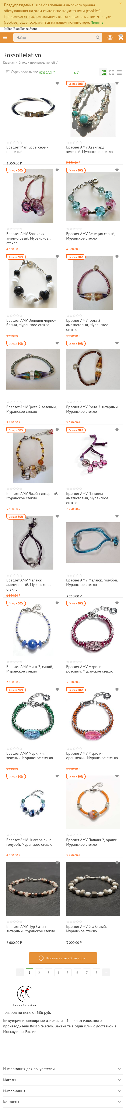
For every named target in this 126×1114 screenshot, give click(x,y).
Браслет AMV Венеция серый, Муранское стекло (85, 235)
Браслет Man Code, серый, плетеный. (30, 147)
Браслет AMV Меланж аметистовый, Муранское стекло (29, 581)
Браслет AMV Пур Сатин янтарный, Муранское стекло (29, 927)
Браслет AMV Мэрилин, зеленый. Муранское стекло (27, 754)
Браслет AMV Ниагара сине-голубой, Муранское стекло (30, 841)
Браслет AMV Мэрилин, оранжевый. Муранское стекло (89, 754)
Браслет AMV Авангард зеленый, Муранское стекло (87, 148)
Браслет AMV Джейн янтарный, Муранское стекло (26, 494)
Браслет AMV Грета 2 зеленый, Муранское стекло (26, 408)
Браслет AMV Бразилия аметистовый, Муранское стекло (30, 235)
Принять (97, 22)
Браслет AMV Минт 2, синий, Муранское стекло (32, 668)
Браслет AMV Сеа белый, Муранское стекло (90, 927)
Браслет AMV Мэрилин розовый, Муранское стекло (87, 668)
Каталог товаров (5, 37)
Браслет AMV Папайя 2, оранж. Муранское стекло (86, 841)
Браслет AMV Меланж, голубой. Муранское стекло (86, 581)
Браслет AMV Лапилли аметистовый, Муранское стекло (90, 494)
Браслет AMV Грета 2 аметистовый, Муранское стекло (89, 321)
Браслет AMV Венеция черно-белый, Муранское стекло (30, 321)
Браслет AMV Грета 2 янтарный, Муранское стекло (87, 408)
